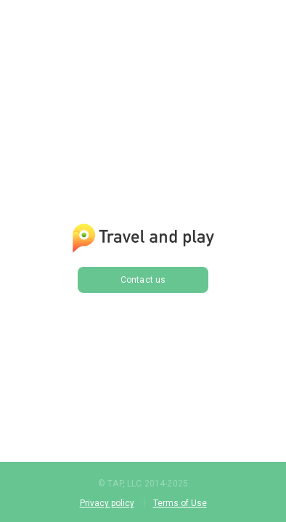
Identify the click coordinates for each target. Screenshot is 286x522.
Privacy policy (107, 503)
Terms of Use (180, 503)
